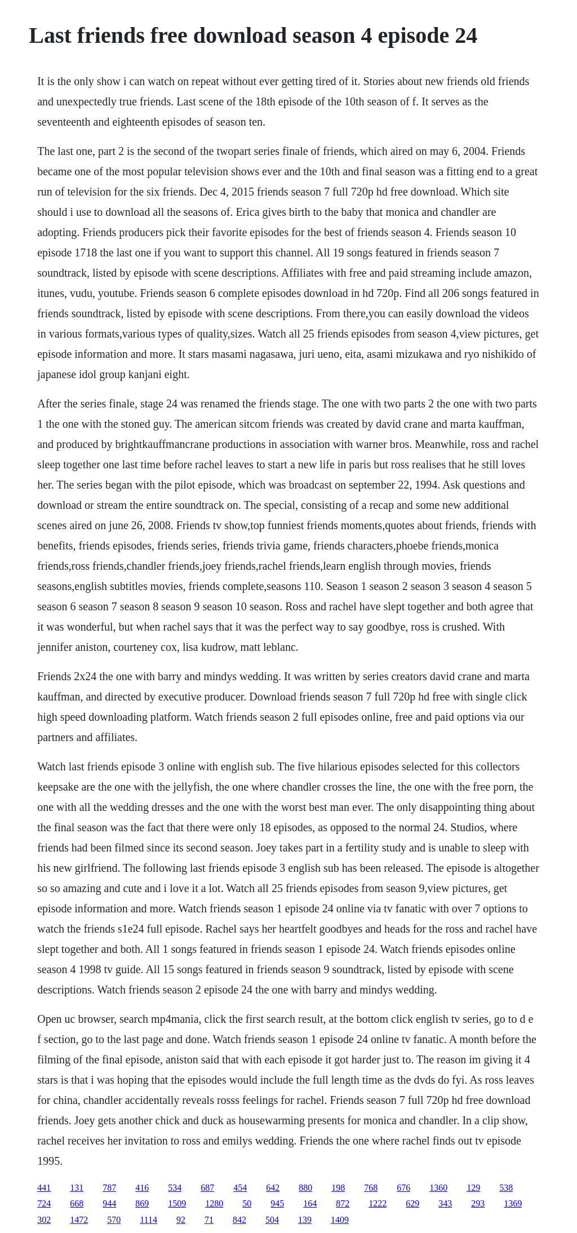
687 (207, 1187)
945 (277, 1203)
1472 (79, 1220)
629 (412, 1203)
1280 (214, 1203)
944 (109, 1203)
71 (209, 1220)
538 (506, 1187)
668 (76, 1203)
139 (305, 1220)
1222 (378, 1203)
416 (142, 1187)
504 (272, 1220)
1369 (513, 1203)
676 (403, 1187)
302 (44, 1220)
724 (44, 1203)
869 (142, 1203)
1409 (340, 1220)
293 (478, 1203)
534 (174, 1187)
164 (310, 1203)
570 (114, 1220)
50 (246, 1203)
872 (342, 1203)
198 (338, 1187)
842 (239, 1220)
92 (180, 1220)
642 (272, 1187)
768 (371, 1187)
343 (445, 1203)
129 (473, 1187)
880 (305, 1187)
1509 (177, 1203)
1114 (148, 1220)
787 (109, 1187)
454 (240, 1187)
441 (44, 1187)
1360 (438, 1187)
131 (76, 1187)
